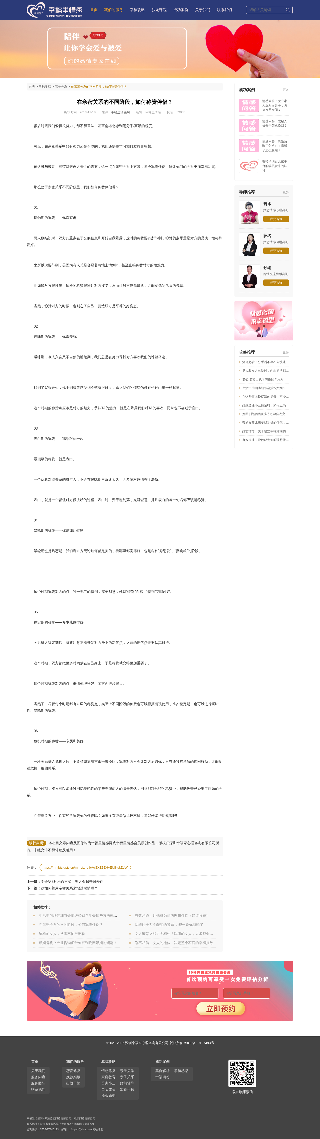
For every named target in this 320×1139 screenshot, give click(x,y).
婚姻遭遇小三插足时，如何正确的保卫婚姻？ (273, 405)
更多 (286, 90)
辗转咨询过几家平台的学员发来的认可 (274, 166)
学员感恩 (181, 1071)
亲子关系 (61, 86)
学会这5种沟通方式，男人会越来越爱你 (72, 881)
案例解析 (162, 1071)
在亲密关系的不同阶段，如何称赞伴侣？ (71, 925)
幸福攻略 (137, 10)
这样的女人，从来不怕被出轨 (62, 934)
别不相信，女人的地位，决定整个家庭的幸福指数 (174, 943)
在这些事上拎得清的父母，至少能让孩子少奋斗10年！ (279, 396)
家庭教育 (108, 1077)
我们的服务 (75, 1062)
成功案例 (180, 10)
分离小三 (108, 1083)
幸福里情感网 (120, 112)
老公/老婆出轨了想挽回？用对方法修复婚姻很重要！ (278, 379)
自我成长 (108, 1089)
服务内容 (38, 1077)
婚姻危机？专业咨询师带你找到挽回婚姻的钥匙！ (78, 943)
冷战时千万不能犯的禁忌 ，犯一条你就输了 (169, 925)
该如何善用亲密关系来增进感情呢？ (69, 888)
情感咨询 (65, 1118)
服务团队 (38, 1083)
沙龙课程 (159, 10)
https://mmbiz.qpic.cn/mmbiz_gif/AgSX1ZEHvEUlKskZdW (85, 867)
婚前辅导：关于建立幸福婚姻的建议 (267, 431)
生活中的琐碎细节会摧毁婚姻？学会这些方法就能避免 (81, 915)
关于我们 (202, 10)
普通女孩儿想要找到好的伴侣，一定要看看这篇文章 (278, 422)
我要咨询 (276, 219)
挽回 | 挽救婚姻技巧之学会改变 (263, 414)
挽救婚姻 (73, 1077)
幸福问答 (162, 1077)
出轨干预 (73, 1083)
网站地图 (97, 1129)
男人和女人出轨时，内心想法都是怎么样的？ (273, 370)
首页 (94, 10)
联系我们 (224, 10)
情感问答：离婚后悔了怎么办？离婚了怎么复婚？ (274, 146)
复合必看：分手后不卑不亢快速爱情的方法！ (273, 362)
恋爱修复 (73, 1071)
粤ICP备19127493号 (199, 1043)
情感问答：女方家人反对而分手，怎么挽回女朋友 (274, 105)
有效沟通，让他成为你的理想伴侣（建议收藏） (172, 915)
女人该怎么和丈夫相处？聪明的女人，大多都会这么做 (177, 934)
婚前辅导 (127, 1083)
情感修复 (108, 1071)
